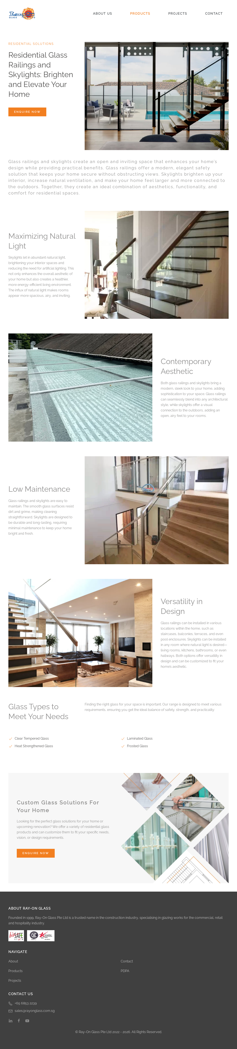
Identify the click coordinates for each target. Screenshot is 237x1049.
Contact (214, 14)
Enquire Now (27, 111)
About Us (102, 14)
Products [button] (140, 14)
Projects (177, 14)
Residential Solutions (31, 43)
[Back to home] (22, 13)
